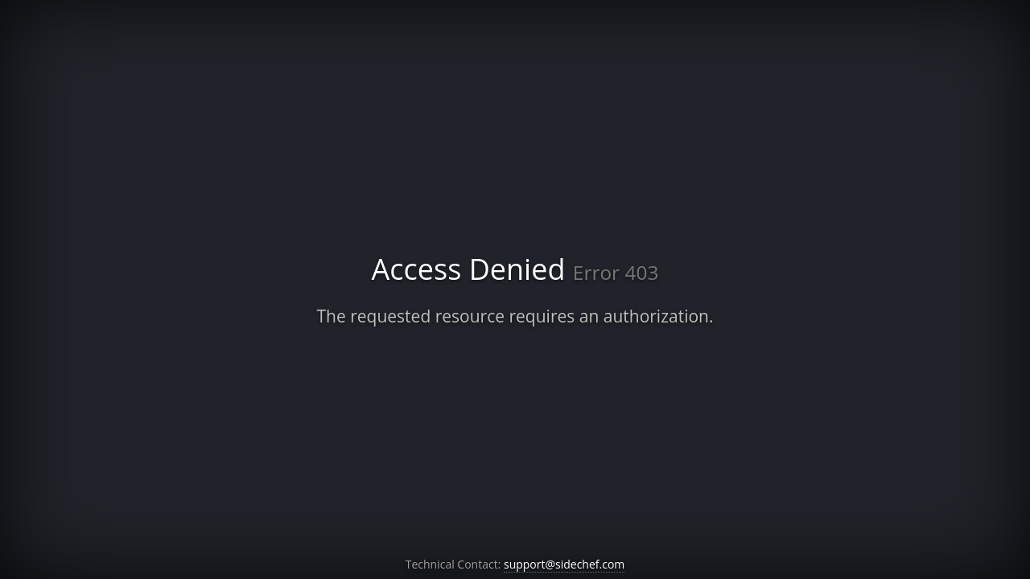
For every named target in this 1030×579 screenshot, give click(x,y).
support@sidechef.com (564, 564)
